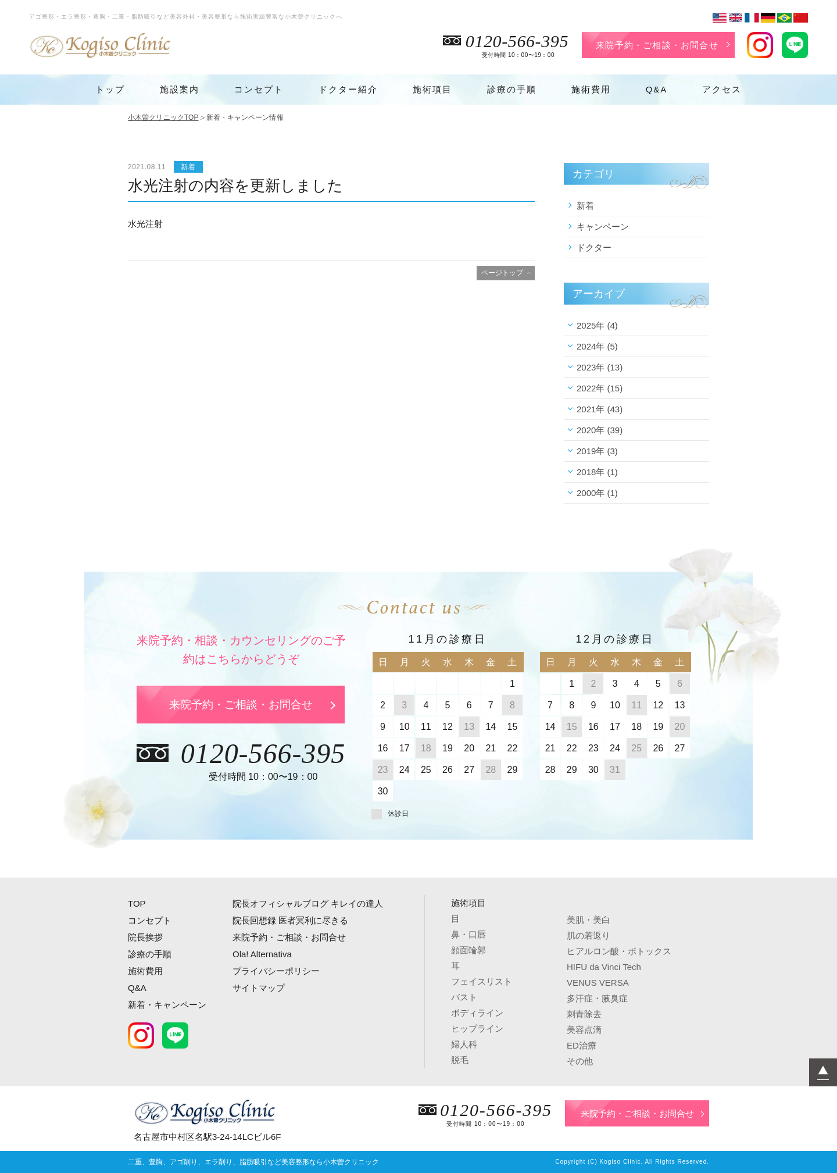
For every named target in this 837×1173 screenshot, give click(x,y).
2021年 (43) (600, 409)
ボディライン (477, 1013)
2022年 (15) (600, 388)
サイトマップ (259, 988)
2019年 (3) (597, 451)
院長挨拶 (145, 937)
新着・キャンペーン (167, 1005)
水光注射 (145, 224)
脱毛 (459, 1060)
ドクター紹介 (348, 89)
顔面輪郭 (468, 950)
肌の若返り (588, 935)
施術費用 (591, 89)
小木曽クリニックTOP (163, 117)
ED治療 (581, 1045)
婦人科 (464, 1044)
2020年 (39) (600, 430)
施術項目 (432, 89)
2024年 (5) (597, 346)
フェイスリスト (481, 981)
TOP (137, 903)
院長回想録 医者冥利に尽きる (290, 920)
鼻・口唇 (468, 934)
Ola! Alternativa (262, 954)
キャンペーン (603, 226)
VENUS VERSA (598, 982)
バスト (464, 997)
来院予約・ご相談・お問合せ (657, 45)
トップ (110, 89)
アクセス (722, 89)
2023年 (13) (600, 367)
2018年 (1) (597, 472)
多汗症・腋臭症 (597, 998)
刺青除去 (584, 1014)
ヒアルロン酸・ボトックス (619, 951)
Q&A (657, 89)
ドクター (594, 247)
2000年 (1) (597, 493)
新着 (585, 206)
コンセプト (259, 89)
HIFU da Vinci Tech (604, 967)
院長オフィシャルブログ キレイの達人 (308, 903)
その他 (580, 1061)
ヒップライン (477, 1028)
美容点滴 (584, 1030)
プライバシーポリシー (276, 971)
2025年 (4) (597, 325)
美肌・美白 (588, 920)
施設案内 (179, 89)
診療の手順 (511, 89)
